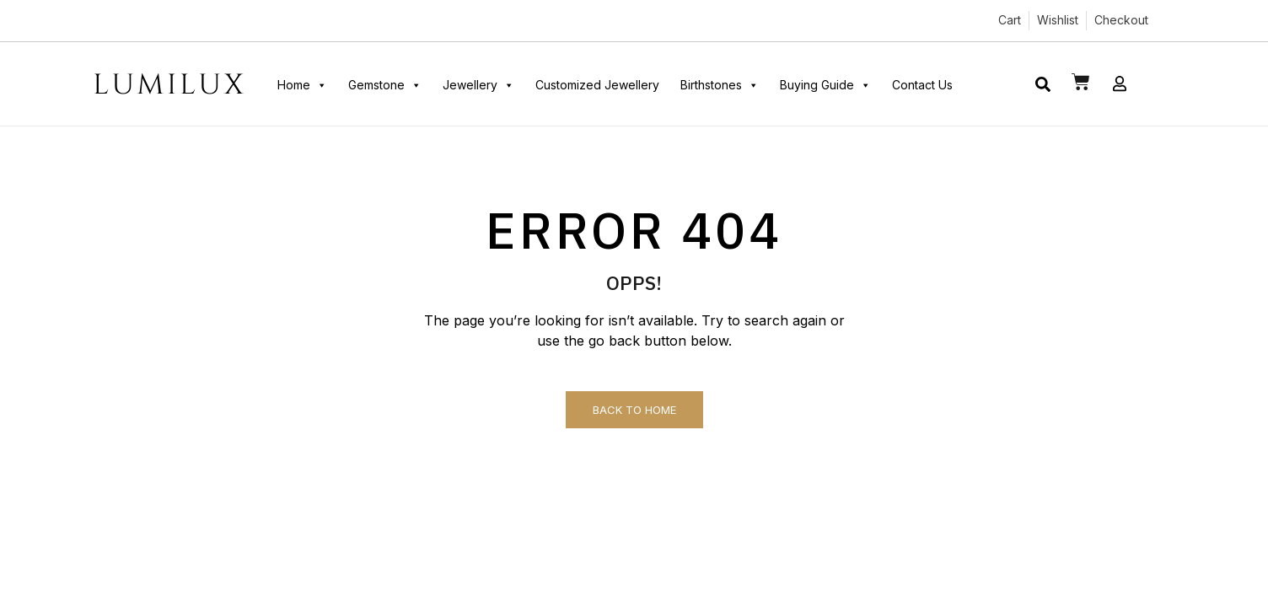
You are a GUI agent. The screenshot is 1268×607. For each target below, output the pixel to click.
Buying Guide (825, 85)
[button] (1042, 84)
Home (302, 85)
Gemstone (385, 85)
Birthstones (719, 85)
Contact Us (922, 85)
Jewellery (478, 85)
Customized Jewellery (597, 85)
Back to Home (634, 409)
